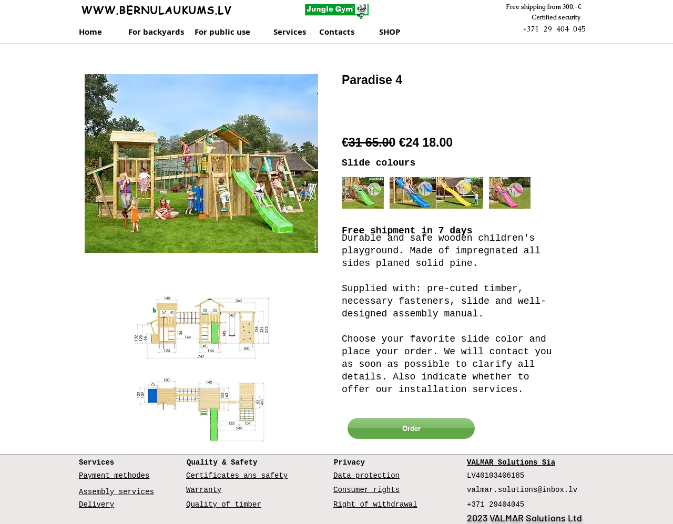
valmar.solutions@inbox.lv (522, 490)
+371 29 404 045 (554, 29)
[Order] (411, 428)
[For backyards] (156, 32)
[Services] (293, 32)
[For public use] (225, 32)
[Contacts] (346, 32)
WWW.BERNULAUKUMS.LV (156, 10)
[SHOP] (401, 32)
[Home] (95, 32)
